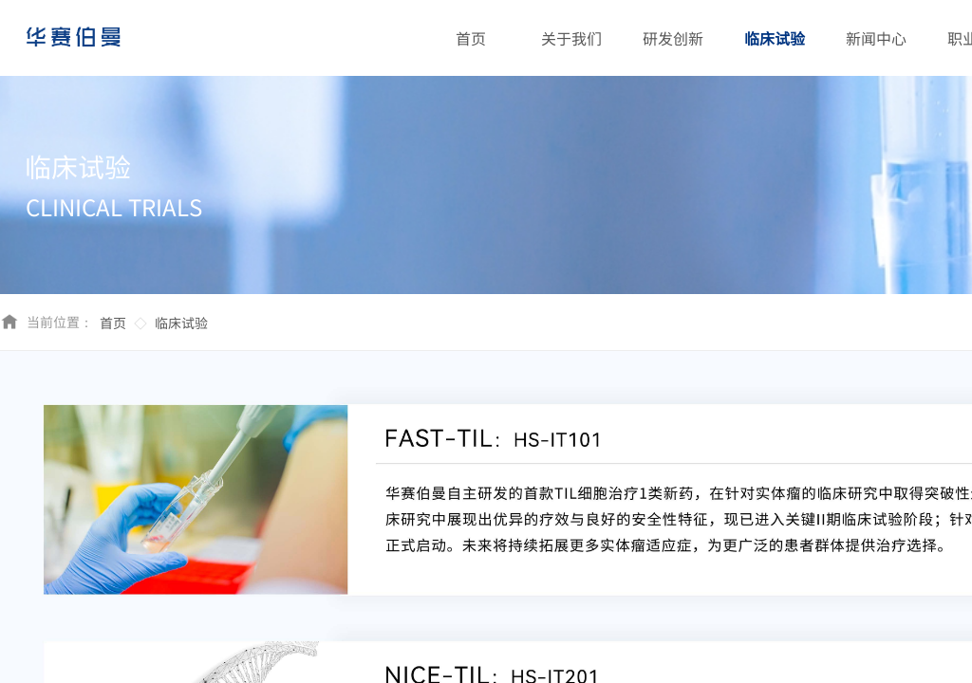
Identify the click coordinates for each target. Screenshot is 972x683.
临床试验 (181, 322)
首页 (113, 322)
